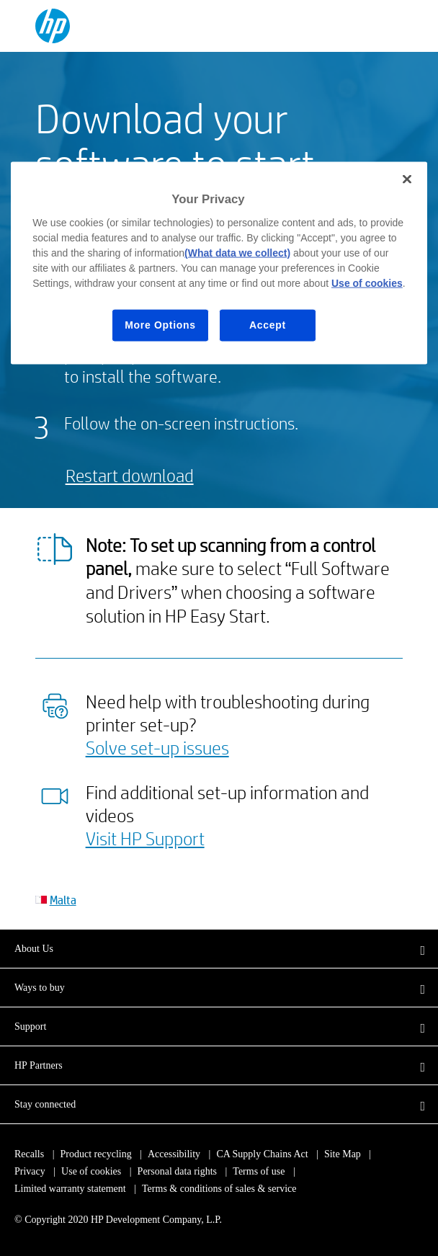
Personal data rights (177, 1171)
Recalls (29, 1154)
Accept (267, 325)
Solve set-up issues (157, 747)
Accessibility (174, 1154)
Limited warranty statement (70, 1188)
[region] (219, 263)
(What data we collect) (237, 253)
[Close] (407, 179)
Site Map (342, 1154)
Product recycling (96, 1154)
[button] (219, 948)
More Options (160, 325)
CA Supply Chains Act (262, 1154)
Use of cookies (91, 1171)
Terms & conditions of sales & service (219, 1188)
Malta (63, 899)
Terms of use (259, 1171)
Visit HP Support (145, 838)
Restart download (130, 475)
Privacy (29, 1171)
